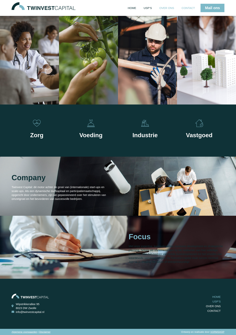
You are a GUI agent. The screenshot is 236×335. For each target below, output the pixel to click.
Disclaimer (45, 332)
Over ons (166, 8)
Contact (188, 8)
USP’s (148, 8)
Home (132, 8)
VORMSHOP (217, 332)
